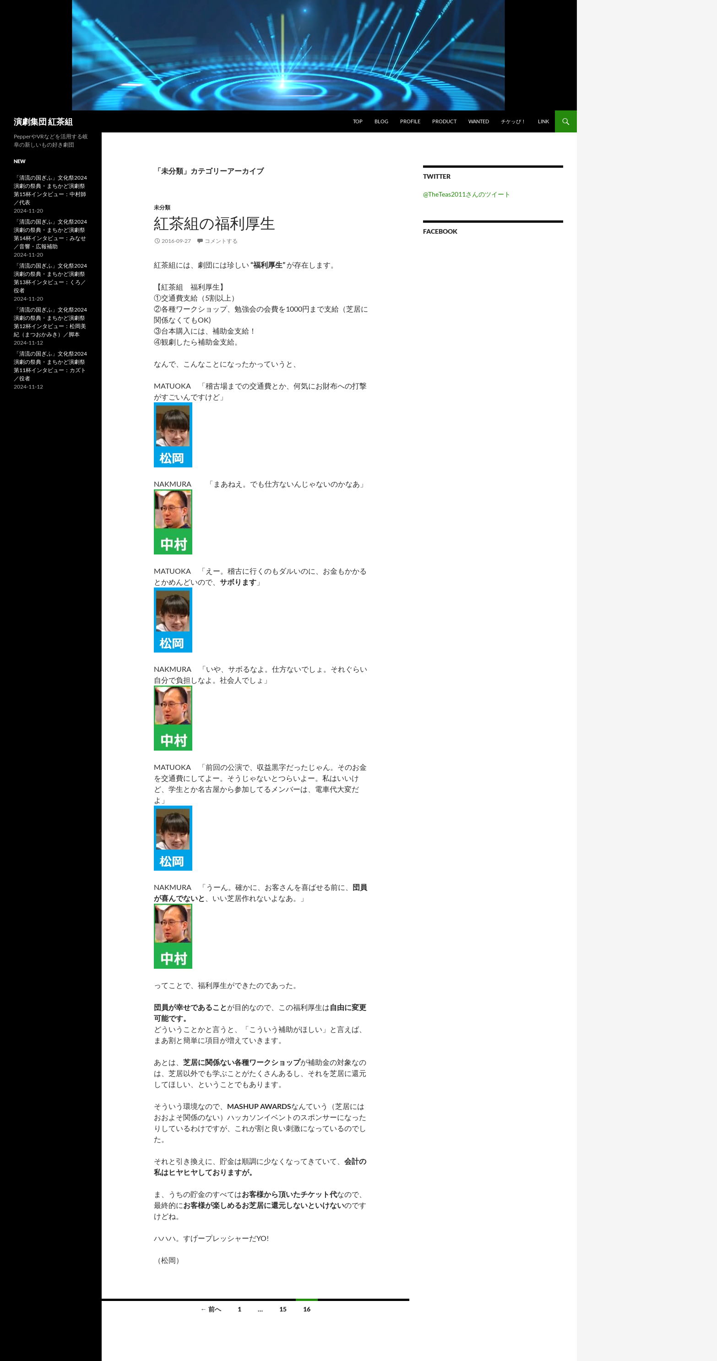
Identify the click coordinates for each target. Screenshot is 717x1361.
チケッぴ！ (513, 121)
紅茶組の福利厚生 (214, 223)
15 (283, 1309)
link (543, 121)
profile (410, 121)
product (444, 121)
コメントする (221, 240)
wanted (478, 121)
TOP (358, 121)
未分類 (162, 207)
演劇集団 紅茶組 (43, 121)
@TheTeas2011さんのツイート (467, 194)
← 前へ (211, 1309)
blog (381, 121)
